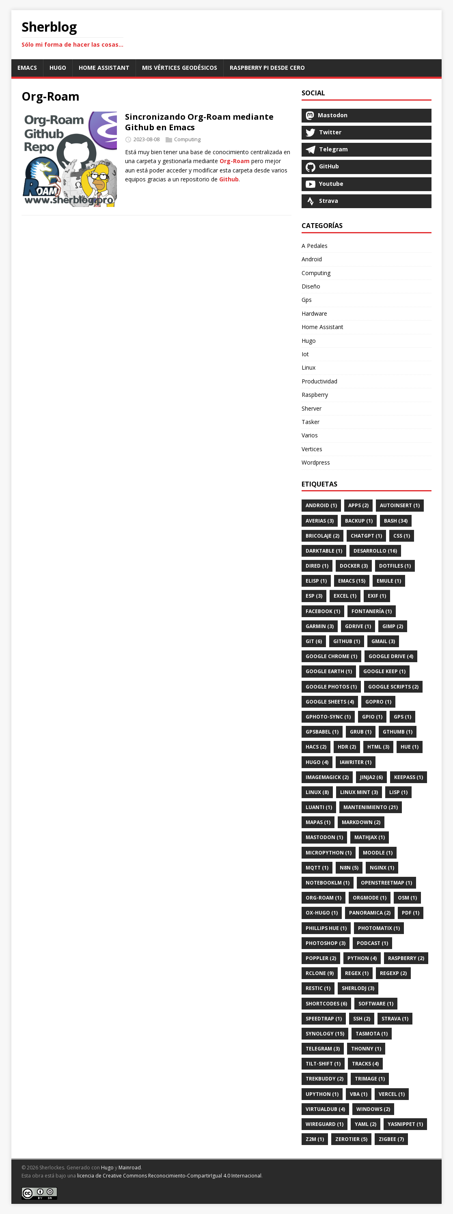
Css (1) (401, 535)
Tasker (310, 422)
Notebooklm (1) (327, 882)
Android (312, 259)
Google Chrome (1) (331, 656)
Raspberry (315, 394)
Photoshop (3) (325, 943)
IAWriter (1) (355, 762)
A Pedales (315, 246)
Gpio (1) (372, 716)
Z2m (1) (315, 1139)
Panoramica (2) (369, 912)
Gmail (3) (383, 641)
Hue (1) (409, 746)
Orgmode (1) (369, 897)
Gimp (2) (392, 626)
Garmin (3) (320, 626)
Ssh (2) (361, 1018)
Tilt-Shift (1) (323, 1063)
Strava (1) (395, 1018)
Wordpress (316, 462)
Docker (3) (354, 565)
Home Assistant (322, 327)
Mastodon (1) (324, 837)
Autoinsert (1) (400, 505)
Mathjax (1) (369, 837)
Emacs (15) (351, 580)
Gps (307, 300)
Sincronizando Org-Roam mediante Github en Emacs (199, 122)
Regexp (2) (393, 973)
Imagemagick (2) (327, 777)
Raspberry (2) (406, 958)
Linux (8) (317, 792)
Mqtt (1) (317, 867)
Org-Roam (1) (323, 897)
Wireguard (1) (324, 1124)
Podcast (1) (372, 943)
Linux (308, 367)
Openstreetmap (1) (386, 882)
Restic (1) (318, 988)
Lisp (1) (398, 792)
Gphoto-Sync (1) (328, 716)
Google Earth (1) (329, 671)
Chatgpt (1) (366, 535)
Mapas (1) (318, 822)
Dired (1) (317, 565)
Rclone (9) (320, 973)
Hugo (309, 340)
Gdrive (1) (358, 626)
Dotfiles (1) (395, 565)
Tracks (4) (365, 1063)
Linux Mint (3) (359, 792)
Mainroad (130, 1167)
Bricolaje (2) (322, 535)
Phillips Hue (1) (326, 928)
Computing (187, 139)
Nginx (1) (382, 867)
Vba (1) (358, 1094)
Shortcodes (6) (326, 1003)
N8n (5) (349, 867)
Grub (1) (360, 731)
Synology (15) (325, 1033)
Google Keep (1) (384, 671)
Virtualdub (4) (325, 1109)
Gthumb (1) (397, 731)
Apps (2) (358, 505)
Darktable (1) (324, 550)
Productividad (319, 381)
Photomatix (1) (379, 928)
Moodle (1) (378, 852)
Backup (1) (359, 520)
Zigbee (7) (391, 1139)
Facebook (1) (323, 611)
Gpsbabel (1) (322, 731)
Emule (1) (389, 580)
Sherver (311, 408)
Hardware (314, 313)
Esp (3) (314, 595)
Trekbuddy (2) (324, 1078)
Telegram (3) (323, 1048)
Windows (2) (373, 1109)
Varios (310, 435)
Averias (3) (320, 520)
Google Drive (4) (391, 656)
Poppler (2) (321, 958)
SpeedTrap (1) (324, 1018)
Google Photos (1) (331, 686)
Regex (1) (357, 973)
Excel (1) (345, 595)
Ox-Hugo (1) (322, 912)
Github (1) (346, 641)
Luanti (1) (319, 807)
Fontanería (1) (372, 611)
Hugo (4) (317, 762)
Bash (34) (396, 520)
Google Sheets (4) (330, 701)
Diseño (311, 286)
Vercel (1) (392, 1094)
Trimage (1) (370, 1078)
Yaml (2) (365, 1124)
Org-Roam (235, 161)
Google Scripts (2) (393, 686)
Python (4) (362, 958)
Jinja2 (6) (371, 777)
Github (229, 179)
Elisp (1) (316, 580)
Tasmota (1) (372, 1033)
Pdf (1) (410, 912)
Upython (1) (322, 1094)
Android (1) (321, 505)
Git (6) (314, 641)
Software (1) (375, 1003)
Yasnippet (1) (405, 1124)
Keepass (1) (408, 777)
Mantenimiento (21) (370, 807)
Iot (305, 354)
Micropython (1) (329, 852)
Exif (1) (377, 595)
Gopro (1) (378, 701)
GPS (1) (402, 716)
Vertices (312, 449)
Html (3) (378, 746)
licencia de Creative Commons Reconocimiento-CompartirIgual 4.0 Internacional (169, 1175)
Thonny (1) (366, 1048)
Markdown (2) (361, 822)
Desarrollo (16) (375, 550)
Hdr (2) (347, 746)
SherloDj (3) (358, 988)
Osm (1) (407, 897)
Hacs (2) (316, 746)
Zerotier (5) (351, 1139)
